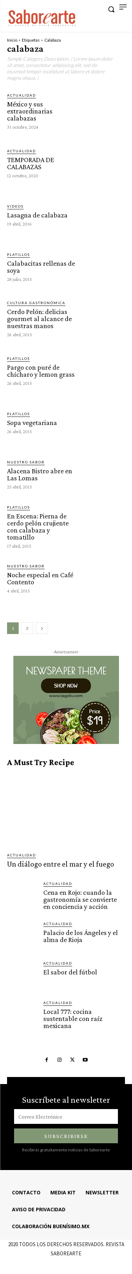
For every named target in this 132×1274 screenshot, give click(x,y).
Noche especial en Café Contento (40, 578)
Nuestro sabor (26, 462)
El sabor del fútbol (70, 972)
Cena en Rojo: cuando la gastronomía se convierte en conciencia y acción (80, 899)
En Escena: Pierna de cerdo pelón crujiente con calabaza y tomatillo (38, 526)
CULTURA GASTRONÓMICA (36, 303)
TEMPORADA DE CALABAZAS (30, 163)
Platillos (18, 254)
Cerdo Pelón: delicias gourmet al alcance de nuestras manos (39, 319)
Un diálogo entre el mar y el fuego (60, 864)
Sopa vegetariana (32, 422)
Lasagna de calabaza (37, 215)
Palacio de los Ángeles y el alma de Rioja (80, 936)
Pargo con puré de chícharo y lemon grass (41, 370)
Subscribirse (66, 1136)
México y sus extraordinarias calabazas (29, 111)
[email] (66, 1116)
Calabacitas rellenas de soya (41, 266)
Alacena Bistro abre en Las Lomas (39, 474)
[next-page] (42, 628)
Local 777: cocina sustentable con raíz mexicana (72, 1018)
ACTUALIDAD (21, 95)
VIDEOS (15, 206)
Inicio (12, 40)
